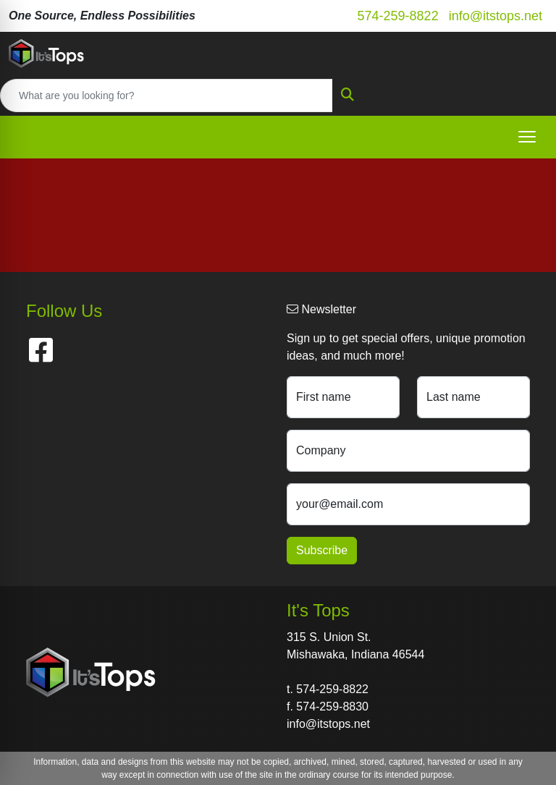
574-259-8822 (398, 16)
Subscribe (322, 550)
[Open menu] (527, 136)
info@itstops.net (495, 16)
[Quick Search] (166, 95)
